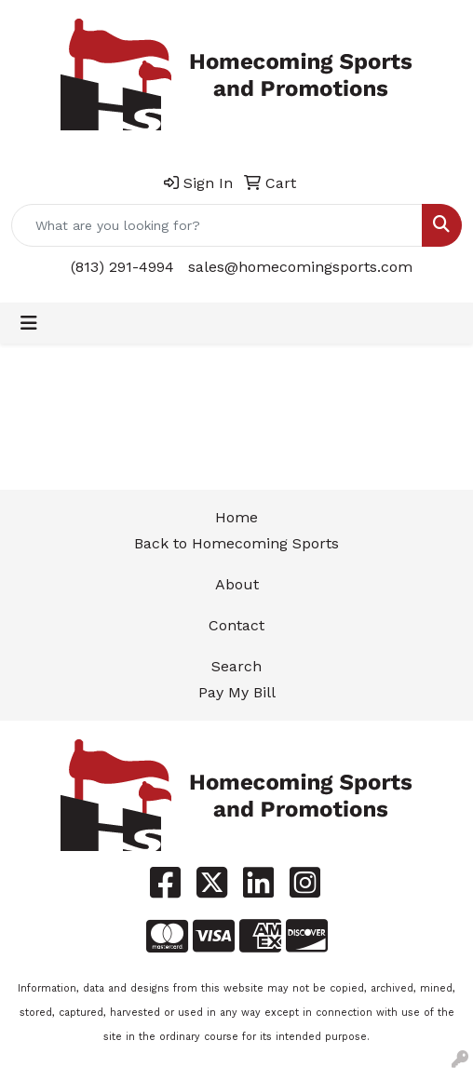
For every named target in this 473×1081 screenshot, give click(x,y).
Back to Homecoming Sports (236, 543)
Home (236, 517)
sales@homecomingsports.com (300, 267)
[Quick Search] (217, 225)
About (237, 584)
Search (236, 666)
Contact (236, 625)
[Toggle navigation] (28, 323)
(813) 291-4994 (122, 267)
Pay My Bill (237, 692)
